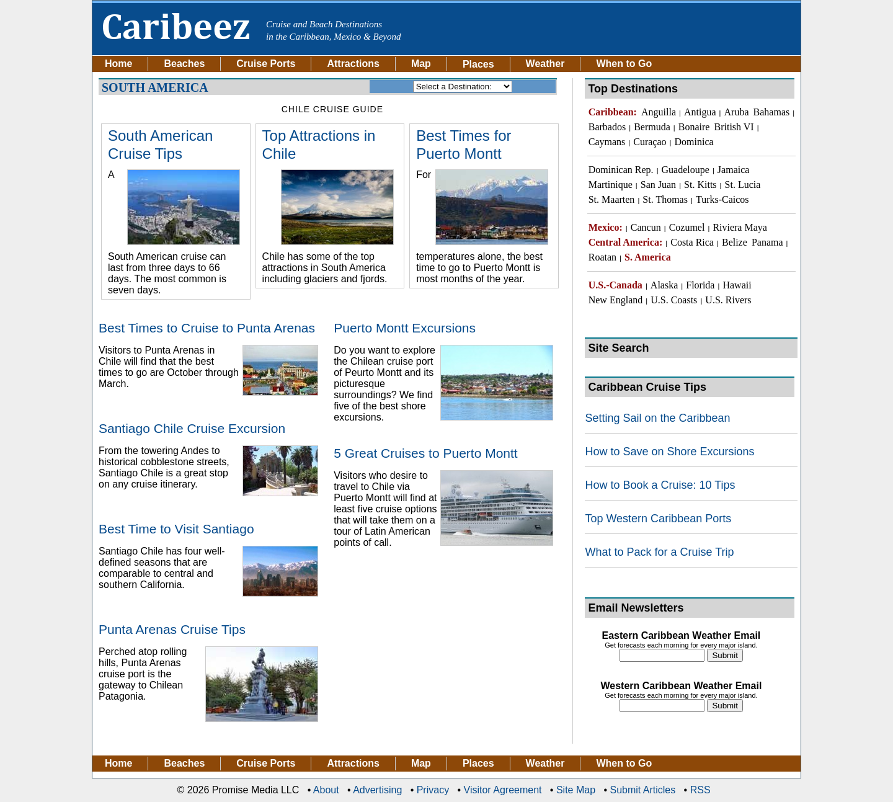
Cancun (646, 227)
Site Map (575, 790)
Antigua (700, 112)
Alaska (664, 285)
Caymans (607, 141)
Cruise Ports (265, 64)
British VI (733, 127)
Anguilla (658, 112)
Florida (700, 285)
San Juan (658, 184)
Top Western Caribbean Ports (658, 518)
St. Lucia (743, 184)
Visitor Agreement (503, 790)
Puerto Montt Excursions (405, 328)
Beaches (184, 64)
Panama (767, 242)
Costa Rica (692, 242)
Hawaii (736, 285)
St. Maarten (612, 199)
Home (118, 64)
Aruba (736, 112)
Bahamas (771, 112)
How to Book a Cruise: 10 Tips (660, 485)
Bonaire (694, 127)
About (326, 790)
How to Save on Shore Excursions (669, 451)
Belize (734, 242)
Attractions (353, 64)
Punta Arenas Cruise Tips (172, 629)
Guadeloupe (685, 169)
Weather (545, 64)
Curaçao (649, 141)
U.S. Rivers (728, 300)
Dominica (694, 141)
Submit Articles (642, 790)
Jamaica (734, 169)
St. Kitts (700, 184)
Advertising (377, 790)
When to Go (624, 64)
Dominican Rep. (621, 169)
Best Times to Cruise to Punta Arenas (207, 328)
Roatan (602, 257)
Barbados (607, 127)
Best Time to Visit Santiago (176, 529)
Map (421, 64)
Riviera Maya (740, 227)
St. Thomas (665, 199)
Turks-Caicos (722, 199)
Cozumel (687, 227)
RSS (700, 790)
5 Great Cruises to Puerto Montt (425, 453)
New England (616, 300)
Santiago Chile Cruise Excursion (192, 428)
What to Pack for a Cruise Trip (659, 552)
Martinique (611, 184)
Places (478, 764)
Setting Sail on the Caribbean (657, 418)
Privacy (433, 790)
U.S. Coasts (674, 300)
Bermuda (652, 127)
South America (155, 87)
